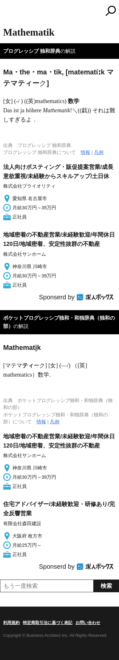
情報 (85, 152)
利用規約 (11, 622)
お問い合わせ (88, 622)
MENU (8, 11)
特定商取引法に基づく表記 (47, 622)
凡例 (98, 152)
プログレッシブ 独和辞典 (31, 51)
